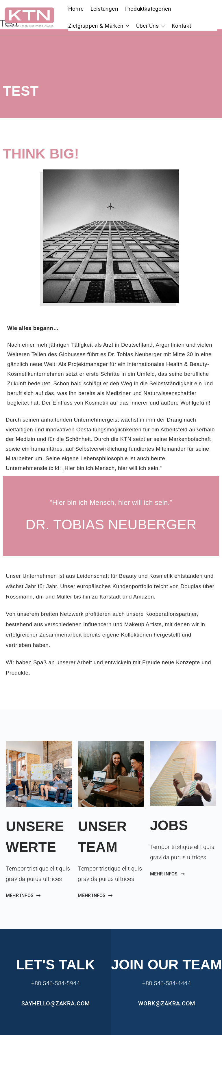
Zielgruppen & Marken (98, 26)
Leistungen (104, 8)
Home (76, 8)
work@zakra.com (166, 1003)
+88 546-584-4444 (166, 983)
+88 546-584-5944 (55, 983)
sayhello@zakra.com (55, 1003)
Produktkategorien (148, 8)
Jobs (169, 825)
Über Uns (150, 26)
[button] (126, 26)
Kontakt (181, 25)
